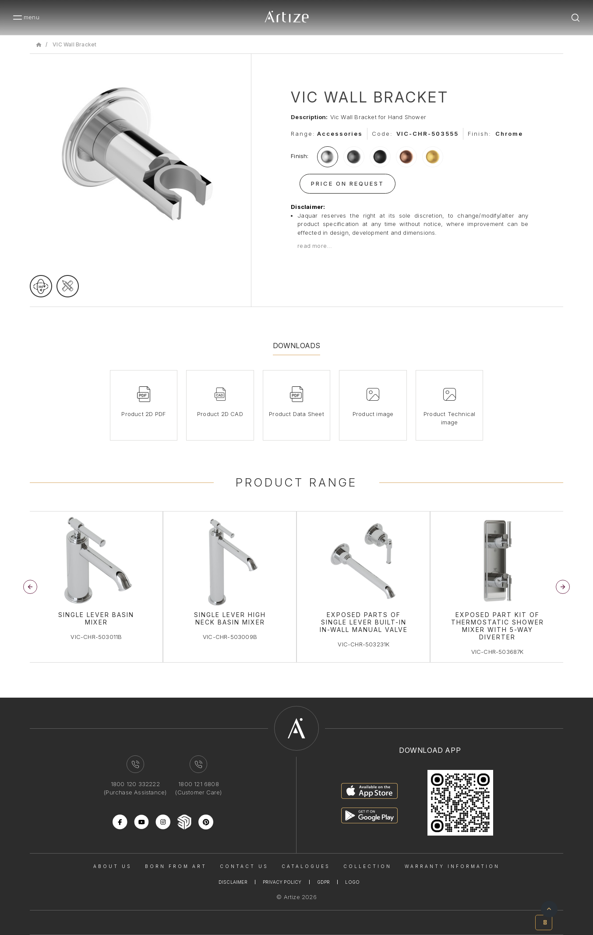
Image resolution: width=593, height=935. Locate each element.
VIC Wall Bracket (74, 44)
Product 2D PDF (143, 413)
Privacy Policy (282, 882)
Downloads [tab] (297, 345)
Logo (352, 882)
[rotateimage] (41, 286)
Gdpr (323, 882)
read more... (314, 245)
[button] (563, 587)
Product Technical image (449, 418)
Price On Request (347, 183)
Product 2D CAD (220, 413)
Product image (373, 413)
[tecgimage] (67, 286)
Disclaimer (233, 882)
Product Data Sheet (296, 413)
